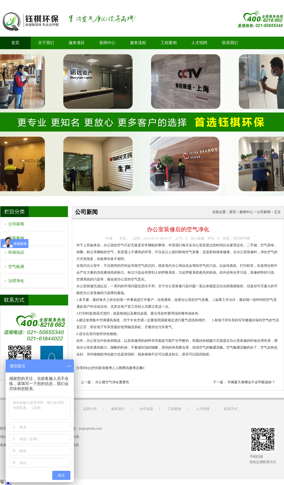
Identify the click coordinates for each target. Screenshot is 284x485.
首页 (15, 43)
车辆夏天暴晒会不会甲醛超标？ (251, 382)
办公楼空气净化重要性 (112, 382)
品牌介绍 (90, 409)
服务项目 (77, 43)
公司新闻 (16, 224)
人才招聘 (199, 43)
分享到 (81, 368)
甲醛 (182, 341)
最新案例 (16, 238)
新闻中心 (107, 43)
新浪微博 (105, 368)
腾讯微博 (129, 368)
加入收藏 (197, 238)
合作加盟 (146, 409)
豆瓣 (139, 368)
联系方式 (231, 409)
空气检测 (16, 267)
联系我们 (230, 43)
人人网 (117, 368)
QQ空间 (92, 368)
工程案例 (169, 43)
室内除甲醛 (241, 238)
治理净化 (16, 281)
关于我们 (46, 43)
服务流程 (138, 43)
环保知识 (16, 252)
